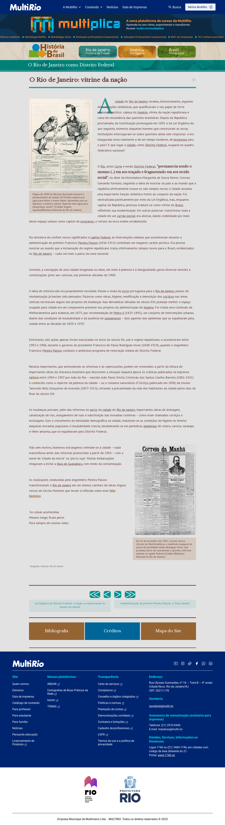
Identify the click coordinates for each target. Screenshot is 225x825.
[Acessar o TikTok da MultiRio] (190, 663)
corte (125, 291)
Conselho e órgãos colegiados (118, 696)
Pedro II (119, 313)
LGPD (103, 734)
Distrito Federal (156, 145)
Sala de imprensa (23, 696)
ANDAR (53, 684)
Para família (20, 722)
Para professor (21, 709)
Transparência (108, 677)
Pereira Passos (88, 243)
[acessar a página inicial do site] (25, 7)
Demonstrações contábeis (116, 715)
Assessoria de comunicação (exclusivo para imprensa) (180, 717)
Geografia (34, 566)
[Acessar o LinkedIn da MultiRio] (210, 663)
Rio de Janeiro (138, 101)
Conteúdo (93, 7)
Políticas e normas (111, 703)
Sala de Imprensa (134, 7)
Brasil (179, 205)
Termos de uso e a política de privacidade (116, 742)
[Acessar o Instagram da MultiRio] (183, 663)
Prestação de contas (112, 709)
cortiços (168, 296)
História (44, 566)
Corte (118, 166)
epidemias (150, 426)
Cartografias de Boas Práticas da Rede (67, 692)
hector (53, 700)
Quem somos (20, 684)
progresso (180, 139)
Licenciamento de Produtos (23, 742)
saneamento (112, 318)
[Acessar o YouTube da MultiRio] (176, 663)
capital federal (100, 237)
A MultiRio (72, 7)
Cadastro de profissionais (115, 728)
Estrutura (18, 690)
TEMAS (53, 706)
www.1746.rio (166, 755)
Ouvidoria (156, 699)
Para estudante (21, 715)
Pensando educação (25, 734)
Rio (103, 166)
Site (15, 677)
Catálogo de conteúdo (26, 703)
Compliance (107, 690)
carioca (33, 377)
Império (142, 112)
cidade (119, 101)
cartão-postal (126, 216)
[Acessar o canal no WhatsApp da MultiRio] (203, 663)
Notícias (112, 7)
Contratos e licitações (113, 722)
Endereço (155, 677)
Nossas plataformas (61, 677)
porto (93, 410)
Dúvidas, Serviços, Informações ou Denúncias (173, 739)
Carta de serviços (110, 684)
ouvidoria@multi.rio (161, 706)
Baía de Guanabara (69, 464)
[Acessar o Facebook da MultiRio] (197, 663)
